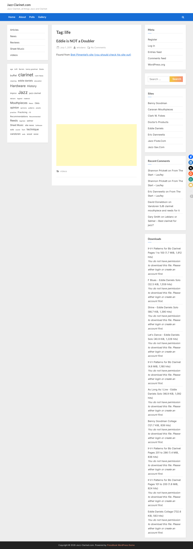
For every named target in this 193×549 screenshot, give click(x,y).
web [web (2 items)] (23, 134)
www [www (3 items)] (36, 134)
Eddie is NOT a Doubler (75, 41)
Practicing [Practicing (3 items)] (22, 112)
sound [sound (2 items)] (17, 130)
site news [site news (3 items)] (29, 125)
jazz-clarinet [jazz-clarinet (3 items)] (35, 93)
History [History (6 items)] (32, 86)
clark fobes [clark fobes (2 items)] (39, 76)
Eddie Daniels (156, 128)
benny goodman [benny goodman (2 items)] (32, 69)
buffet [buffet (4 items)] (13, 75)
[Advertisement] (96, 145)
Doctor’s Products (158, 122)
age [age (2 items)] (11, 69)
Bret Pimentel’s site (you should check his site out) (101, 54)
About (22, 17)
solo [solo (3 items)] (12, 129)
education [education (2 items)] (38, 81)
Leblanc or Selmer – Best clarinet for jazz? (162, 221)
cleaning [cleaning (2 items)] (13, 81)
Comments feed (157, 58)
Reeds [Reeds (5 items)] (14, 120)
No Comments (98, 47)
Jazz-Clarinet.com (19, 5)
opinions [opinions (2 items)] (23, 108)
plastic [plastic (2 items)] (38, 108)
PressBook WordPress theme (121, 545)
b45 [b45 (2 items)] (15, 69)
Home (11, 17)
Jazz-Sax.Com (156, 147)
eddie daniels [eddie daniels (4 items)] (25, 80)
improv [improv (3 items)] (13, 93)
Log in (151, 45)
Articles (14, 29)
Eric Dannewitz (156, 134)
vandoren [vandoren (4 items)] (15, 134)
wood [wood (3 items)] (29, 134)
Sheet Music (17, 48)
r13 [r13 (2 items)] (30, 112)
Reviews (15, 42)
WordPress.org (156, 64)
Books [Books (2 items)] (41, 69)
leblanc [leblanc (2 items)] (13, 99)
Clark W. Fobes (156, 115)
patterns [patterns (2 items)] (31, 108)
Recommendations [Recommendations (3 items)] (19, 116)
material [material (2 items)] (27, 99)
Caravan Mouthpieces (160, 109)
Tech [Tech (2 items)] (23, 130)
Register (152, 39)
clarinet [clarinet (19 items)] (25, 74)
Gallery (42, 17)
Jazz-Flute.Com (157, 140)
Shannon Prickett (157, 170)
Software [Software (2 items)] (38, 125)
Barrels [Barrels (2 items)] (21, 69)
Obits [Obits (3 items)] (37, 103)
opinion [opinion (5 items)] (14, 107)
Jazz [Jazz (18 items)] (23, 92)
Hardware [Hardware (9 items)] (18, 86)
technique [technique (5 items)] (33, 129)
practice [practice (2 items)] (13, 112)
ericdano (81, 47)
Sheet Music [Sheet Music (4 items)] (17, 125)
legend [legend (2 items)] (19, 99)
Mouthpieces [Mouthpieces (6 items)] (18, 103)
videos (63, 171)
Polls (32, 17)
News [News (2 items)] (31, 103)
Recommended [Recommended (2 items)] (35, 117)
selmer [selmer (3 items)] (30, 121)
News (13, 36)
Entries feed (155, 52)
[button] (191, 157)
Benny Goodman (157, 103)
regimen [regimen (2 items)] (22, 121)
